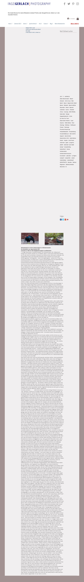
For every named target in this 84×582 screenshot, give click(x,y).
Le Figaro (74, 155)
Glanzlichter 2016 (64, 138)
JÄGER (61, 144)
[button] (77, 18)
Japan (67, 142)
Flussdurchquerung (65, 129)
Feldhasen (73, 125)
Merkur (74, 162)
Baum (65, 103)
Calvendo (62, 109)
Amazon (62, 101)
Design (67, 114)
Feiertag (62, 125)
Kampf (61, 147)
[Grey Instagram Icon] (77, 4)
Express (62, 122)
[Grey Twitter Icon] (69, 4)
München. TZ (63, 166)
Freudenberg (72, 131)
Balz (72, 101)
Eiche (70, 116)
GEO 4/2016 (72, 133)
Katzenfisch (63, 149)
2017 (61, 96)
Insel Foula (71, 140)
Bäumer (72, 107)
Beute (61, 105)
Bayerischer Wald (72, 103)
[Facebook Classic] (61, 219)
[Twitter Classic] (63, 219)
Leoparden (67, 158)
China (61, 111)
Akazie (71, 98)
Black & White (72, 105)
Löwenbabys (63, 160)
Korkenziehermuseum (65, 153)
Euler (72, 120)
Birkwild (66, 105)
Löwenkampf (70, 160)
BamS (61, 103)
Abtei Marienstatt (64, 98)
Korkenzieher (63, 151)
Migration (62, 164)
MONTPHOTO (63, 162)
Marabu (70, 162)
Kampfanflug (67, 147)
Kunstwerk (62, 155)
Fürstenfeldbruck (64, 133)
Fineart (61, 127)
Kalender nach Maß (69, 144)
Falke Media (68, 122)
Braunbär (62, 107)
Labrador (68, 155)
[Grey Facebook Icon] (64, 4)
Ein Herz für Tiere (64, 118)
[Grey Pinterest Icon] (73, 4)
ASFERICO (67, 96)
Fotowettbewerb (64, 131)
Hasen (61, 140)
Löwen (73, 158)
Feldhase (67, 125)
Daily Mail (62, 114)
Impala (66, 140)
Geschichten (68, 136)
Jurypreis (71, 142)
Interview (62, 142)
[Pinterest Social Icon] (68, 219)
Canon (67, 109)
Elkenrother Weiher (65, 120)
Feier (73, 122)
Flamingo (66, 127)
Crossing (66, 111)
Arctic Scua (68, 101)
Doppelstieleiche (64, 116)
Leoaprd (62, 158)
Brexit (67, 107)
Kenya (68, 149)
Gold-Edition (73, 138)
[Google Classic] (65, 219)
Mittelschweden (70, 164)
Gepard (62, 136)
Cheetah (72, 109)
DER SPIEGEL (72, 111)
